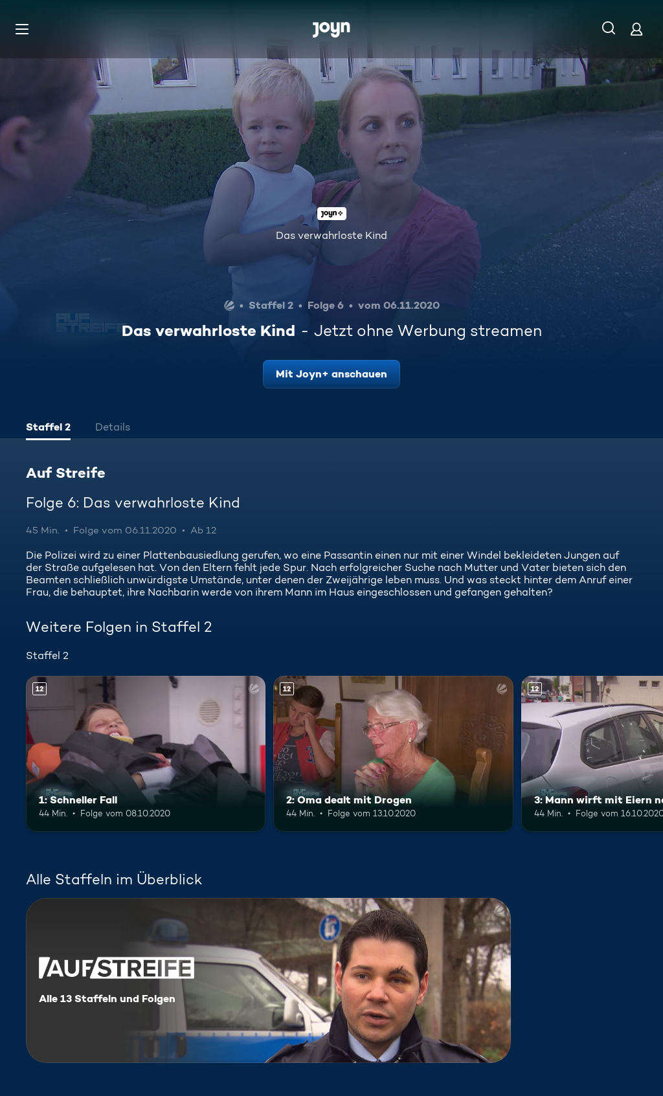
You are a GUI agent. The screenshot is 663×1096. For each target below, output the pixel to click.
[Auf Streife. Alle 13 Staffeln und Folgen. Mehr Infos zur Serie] (268, 980)
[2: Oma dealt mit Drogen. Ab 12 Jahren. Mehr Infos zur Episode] (393, 754)
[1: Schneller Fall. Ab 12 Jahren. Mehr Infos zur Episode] (145, 754)
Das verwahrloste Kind (331, 235)
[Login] (636, 28)
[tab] (48, 428)
